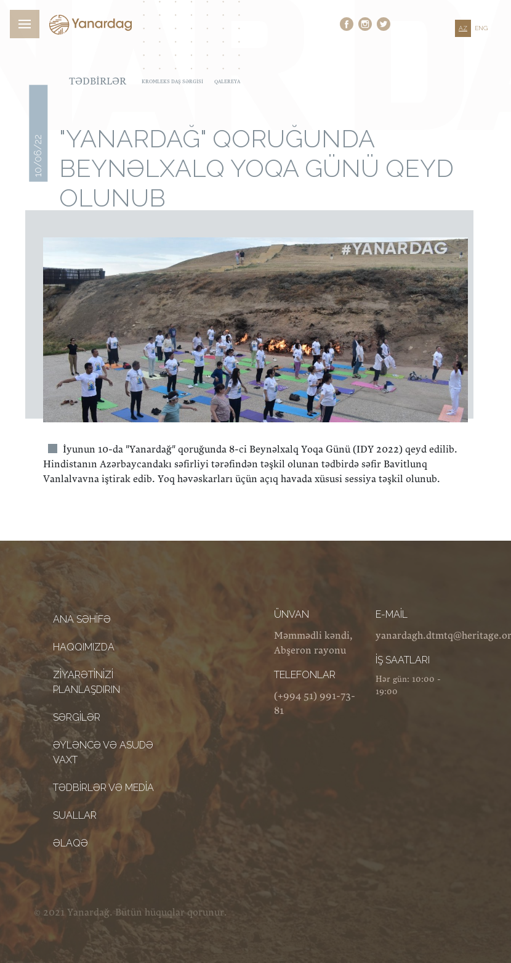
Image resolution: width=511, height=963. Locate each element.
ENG (481, 28)
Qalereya (227, 81)
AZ (463, 28)
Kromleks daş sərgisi (172, 81)
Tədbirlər (97, 81)
